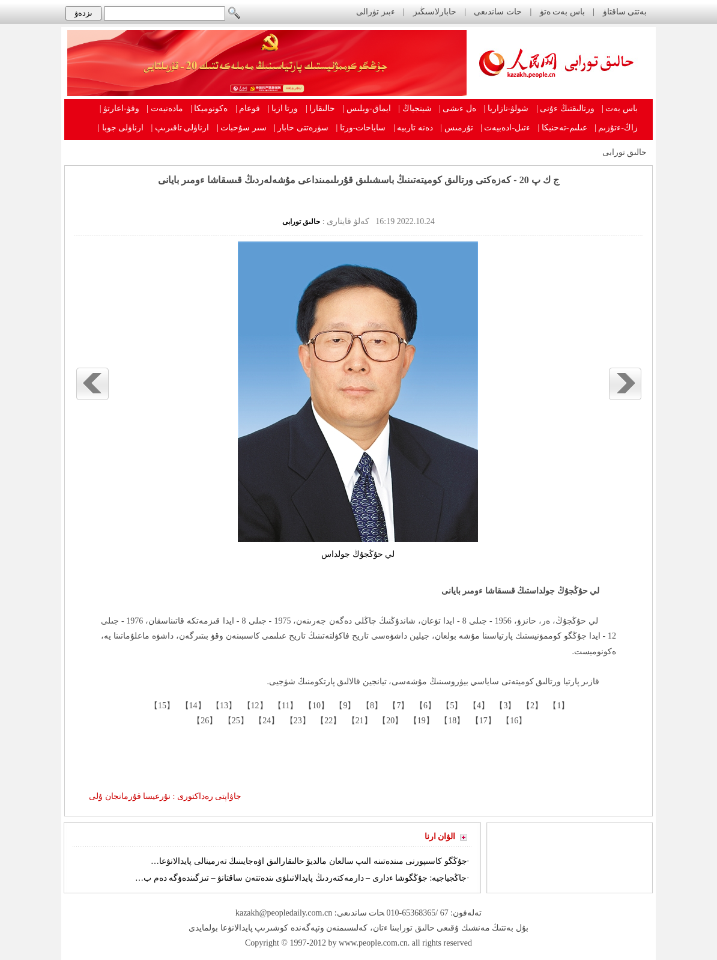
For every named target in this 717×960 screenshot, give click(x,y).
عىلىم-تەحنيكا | (562, 127)
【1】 (558, 705)
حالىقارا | (320, 108)
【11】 (284, 705)
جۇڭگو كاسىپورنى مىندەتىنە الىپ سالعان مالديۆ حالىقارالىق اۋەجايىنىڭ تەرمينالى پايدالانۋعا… (309, 861)
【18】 (451, 720)
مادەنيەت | (165, 108)
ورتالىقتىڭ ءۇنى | (565, 108)
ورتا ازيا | (283, 108)
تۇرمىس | (456, 127)
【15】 (161, 705)
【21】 (358, 720)
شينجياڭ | (414, 108)
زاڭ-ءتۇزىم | (616, 127)
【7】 (398, 705)
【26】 (204, 720)
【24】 (266, 720)
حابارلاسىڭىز (434, 11)
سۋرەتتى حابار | (301, 127)
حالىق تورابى (624, 152)
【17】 (482, 720)
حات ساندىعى (498, 11)
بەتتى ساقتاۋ (624, 11)
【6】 (424, 705)
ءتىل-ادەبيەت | (505, 127)
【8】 (371, 705)
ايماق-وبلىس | (367, 108)
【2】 (531, 705)
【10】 (315, 705)
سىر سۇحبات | (242, 127)
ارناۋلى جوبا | (121, 127)
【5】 (451, 705)
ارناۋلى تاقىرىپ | (180, 127)
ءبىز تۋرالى (375, 11)
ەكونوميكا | (209, 108)
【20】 (390, 720)
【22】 (328, 720)
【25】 (235, 720)
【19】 (420, 720)
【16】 (513, 720)
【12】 (254, 705)
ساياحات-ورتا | (361, 127)
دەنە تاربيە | (413, 127)
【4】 (477, 705)
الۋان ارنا (440, 836)
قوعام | (247, 108)
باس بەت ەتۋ (562, 11)
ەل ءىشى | (457, 108)
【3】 (504, 705)
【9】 (344, 705)
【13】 (223, 705)
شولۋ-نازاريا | (505, 108)
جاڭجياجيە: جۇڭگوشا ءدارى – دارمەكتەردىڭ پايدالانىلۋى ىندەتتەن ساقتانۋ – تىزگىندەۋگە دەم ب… (301, 878)
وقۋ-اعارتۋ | (119, 108)
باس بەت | (620, 108)
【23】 (296, 720)
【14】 (192, 705)
